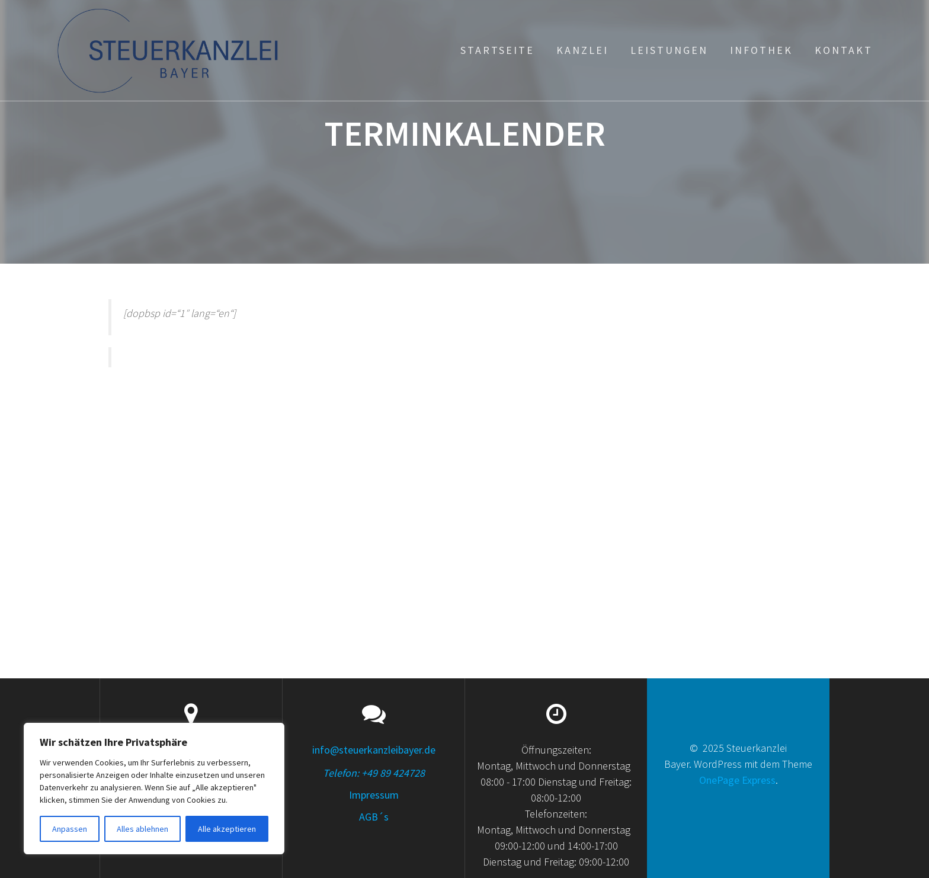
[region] (154, 788)
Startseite (497, 50)
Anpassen (69, 828)
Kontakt (844, 50)
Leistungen (669, 50)
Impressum (374, 795)
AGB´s (374, 816)
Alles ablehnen (142, 828)
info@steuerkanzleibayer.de (373, 750)
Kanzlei (582, 50)
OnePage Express (737, 780)
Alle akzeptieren (227, 828)
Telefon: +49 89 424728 (374, 773)
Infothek (761, 50)
